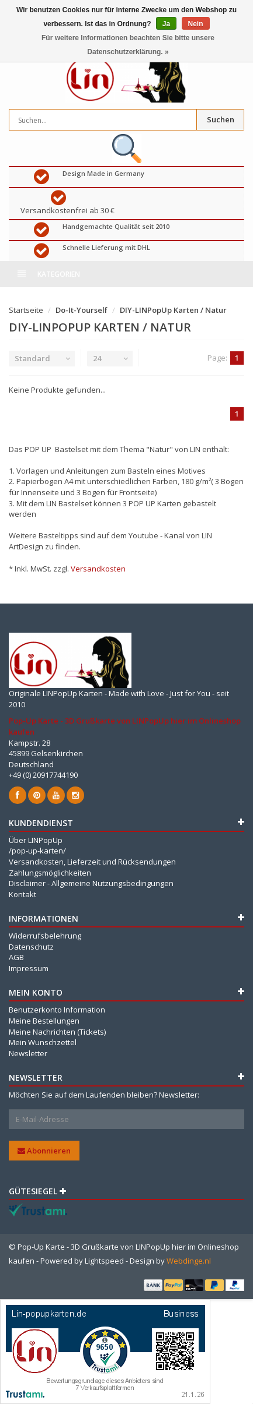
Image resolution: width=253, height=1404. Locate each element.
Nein (195, 24)
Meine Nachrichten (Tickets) (57, 1031)
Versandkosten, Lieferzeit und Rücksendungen (92, 861)
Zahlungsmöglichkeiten (50, 872)
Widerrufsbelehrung (45, 935)
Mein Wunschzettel (43, 1042)
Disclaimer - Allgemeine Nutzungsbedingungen (91, 883)
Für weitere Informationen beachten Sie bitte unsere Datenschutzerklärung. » (127, 45)
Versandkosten (98, 568)
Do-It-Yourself (82, 310)
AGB (16, 957)
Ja (166, 24)
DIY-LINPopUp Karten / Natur (173, 310)
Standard (32, 358)
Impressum (28, 968)
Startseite (26, 310)
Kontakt (22, 894)
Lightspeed (104, 1260)
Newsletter (28, 1053)
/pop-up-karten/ (37, 850)
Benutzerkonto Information (57, 1009)
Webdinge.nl (189, 1260)
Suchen (220, 119)
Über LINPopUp (36, 840)
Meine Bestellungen (44, 1020)
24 (97, 358)
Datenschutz (31, 946)
